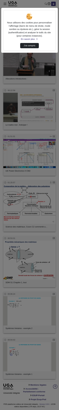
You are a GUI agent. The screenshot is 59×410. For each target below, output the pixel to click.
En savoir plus (29, 39)
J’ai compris (29, 45)
